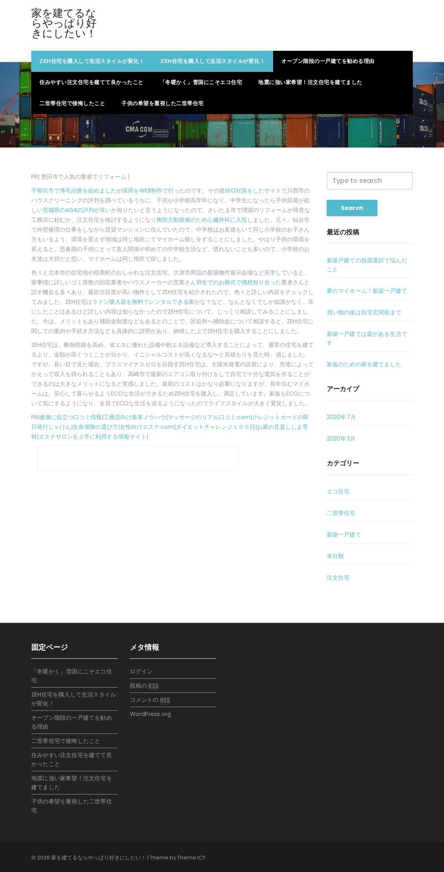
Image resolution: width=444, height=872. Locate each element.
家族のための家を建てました (364, 364)
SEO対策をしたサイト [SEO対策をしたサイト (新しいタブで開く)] (253, 190)
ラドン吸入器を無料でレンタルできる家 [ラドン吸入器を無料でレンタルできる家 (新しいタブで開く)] (143, 302)
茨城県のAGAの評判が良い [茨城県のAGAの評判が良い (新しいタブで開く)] (77, 210)
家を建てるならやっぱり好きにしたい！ (64, 23)
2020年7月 (341, 417)
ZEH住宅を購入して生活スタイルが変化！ (91, 61)
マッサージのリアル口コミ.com (209, 417)
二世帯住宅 (341, 513)
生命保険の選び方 (95, 427)
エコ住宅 (338, 491)
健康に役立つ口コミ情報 (70, 417)
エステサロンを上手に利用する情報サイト (93, 437)
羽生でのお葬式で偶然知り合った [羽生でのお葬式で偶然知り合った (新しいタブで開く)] (238, 282)
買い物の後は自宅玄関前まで (364, 312)
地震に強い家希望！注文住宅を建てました (310, 82)
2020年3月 (341, 439)
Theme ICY (191, 857)
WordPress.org (150, 714)
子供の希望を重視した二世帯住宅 (162, 103)
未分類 (335, 556)
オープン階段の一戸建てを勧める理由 (328, 61)
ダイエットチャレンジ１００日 (215, 427)
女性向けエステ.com (147, 427)
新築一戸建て (344, 534)
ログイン (141, 671)
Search (352, 208)
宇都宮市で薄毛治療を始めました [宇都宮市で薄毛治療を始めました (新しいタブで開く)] (73, 190)
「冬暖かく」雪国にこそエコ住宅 (201, 82)
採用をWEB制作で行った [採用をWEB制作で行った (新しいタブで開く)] (153, 190)
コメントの (150, 700)
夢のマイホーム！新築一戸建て (367, 291)
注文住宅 (338, 577)
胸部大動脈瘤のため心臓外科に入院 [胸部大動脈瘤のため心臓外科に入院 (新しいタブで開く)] (201, 220)
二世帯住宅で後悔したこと (72, 103)
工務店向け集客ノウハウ (134, 417)
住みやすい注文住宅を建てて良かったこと (91, 82)
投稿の (144, 686)
